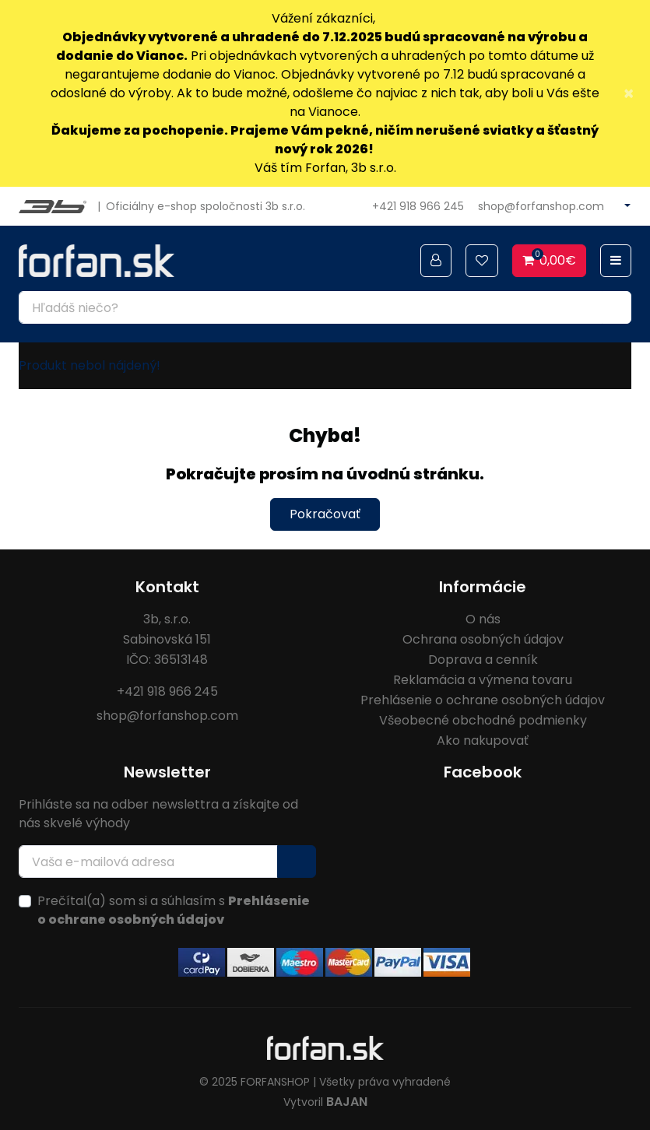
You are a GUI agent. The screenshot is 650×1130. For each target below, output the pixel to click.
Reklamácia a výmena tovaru (482, 680)
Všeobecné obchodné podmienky (483, 720)
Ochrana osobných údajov (483, 639)
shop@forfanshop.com (541, 206)
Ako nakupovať (483, 740)
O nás (483, 619)
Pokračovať (325, 514)
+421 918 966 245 (418, 206)
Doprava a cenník (483, 660)
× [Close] (628, 93)
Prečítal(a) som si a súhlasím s (173, 910)
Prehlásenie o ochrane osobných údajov (482, 700)
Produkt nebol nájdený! (89, 365)
